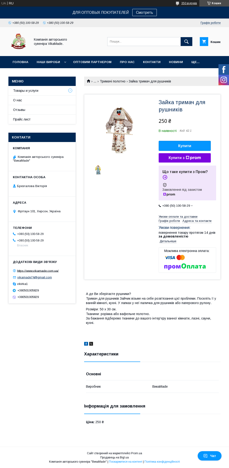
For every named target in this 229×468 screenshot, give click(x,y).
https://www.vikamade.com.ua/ (38, 270)
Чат (209, 456)
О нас (17, 100)
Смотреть (144, 12)
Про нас (127, 62)
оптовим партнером (92, 62)
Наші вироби (48, 62)
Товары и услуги (25, 90)
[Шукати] (186, 41)
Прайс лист (22, 119)
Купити (184, 146)
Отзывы (19, 110)
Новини (176, 62)
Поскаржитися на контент (125, 461)
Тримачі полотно (112, 81)
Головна (20, 62)
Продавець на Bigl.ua (114, 457)
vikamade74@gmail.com (34, 277)
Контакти (152, 62)
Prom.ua (136, 453)
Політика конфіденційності (162, 461)
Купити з (184, 158)
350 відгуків (189, 3)
